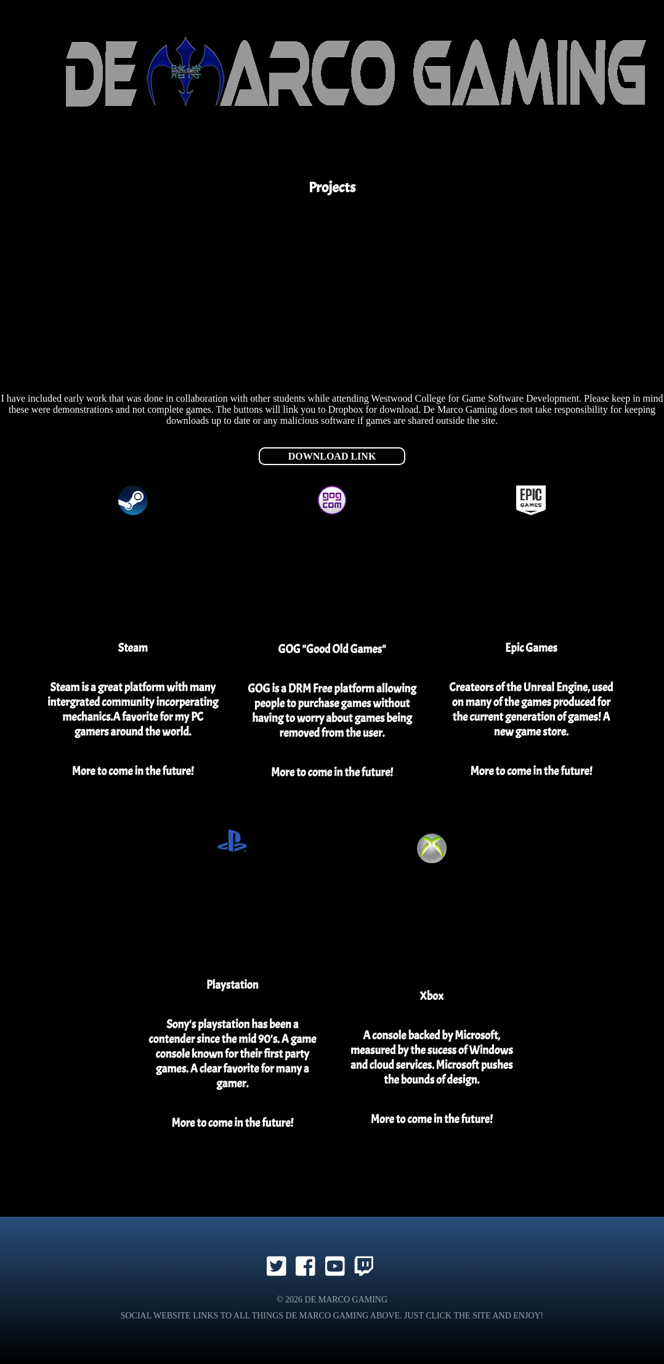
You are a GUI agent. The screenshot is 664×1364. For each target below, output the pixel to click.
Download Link (332, 456)
